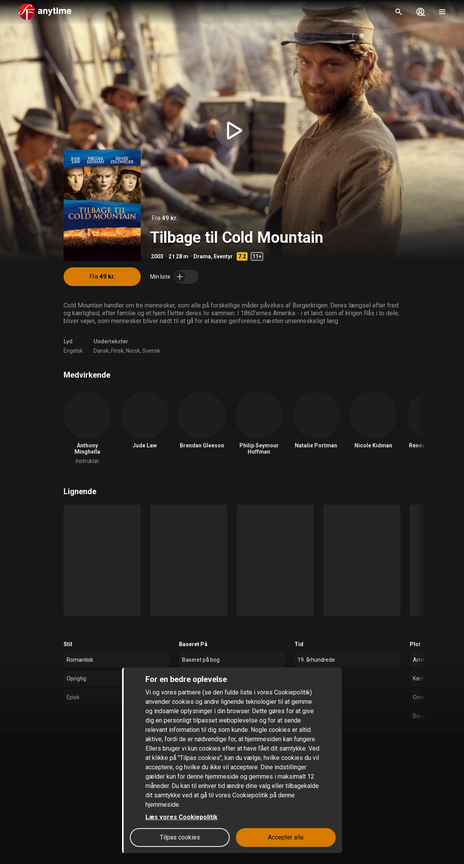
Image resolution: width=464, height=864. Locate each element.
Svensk (151, 351)
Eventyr (223, 256)
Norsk (133, 351)
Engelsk (73, 351)
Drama (202, 256)
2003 (157, 256)
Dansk (101, 351)
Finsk (117, 351)
